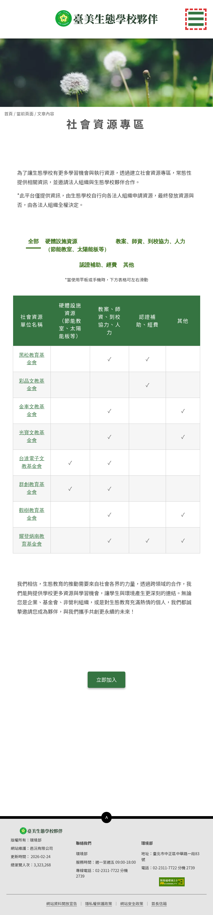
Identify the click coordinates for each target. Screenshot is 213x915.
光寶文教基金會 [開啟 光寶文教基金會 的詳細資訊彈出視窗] (31, 436)
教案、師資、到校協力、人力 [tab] (150, 241)
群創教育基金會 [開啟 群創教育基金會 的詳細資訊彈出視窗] (31, 488)
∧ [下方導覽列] (106, 817)
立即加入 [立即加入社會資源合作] (106, 679)
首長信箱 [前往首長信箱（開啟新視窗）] (159, 903)
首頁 (8, 113)
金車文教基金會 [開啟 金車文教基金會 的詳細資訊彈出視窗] (31, 410)
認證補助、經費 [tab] (98, 265)
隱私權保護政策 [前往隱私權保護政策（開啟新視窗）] (98, 903)
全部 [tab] (33, 241)
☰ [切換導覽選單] (195, 19)
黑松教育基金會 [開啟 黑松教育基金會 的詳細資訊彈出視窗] (31, 359)
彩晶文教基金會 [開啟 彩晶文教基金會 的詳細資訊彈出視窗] (31, 384)
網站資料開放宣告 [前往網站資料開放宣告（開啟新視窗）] (61, 903)
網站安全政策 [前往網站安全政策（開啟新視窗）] (131, 903)
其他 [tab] (128, 265)
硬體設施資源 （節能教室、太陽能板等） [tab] (77, 245)
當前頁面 (24, 113)
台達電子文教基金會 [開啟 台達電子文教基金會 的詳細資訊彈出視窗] (31, 462)
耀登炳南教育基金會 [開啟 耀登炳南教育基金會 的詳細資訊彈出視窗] (31, 540)
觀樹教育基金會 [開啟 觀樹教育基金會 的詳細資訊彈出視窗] (31, 514)
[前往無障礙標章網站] (172, 881)
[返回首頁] (106, 18)
